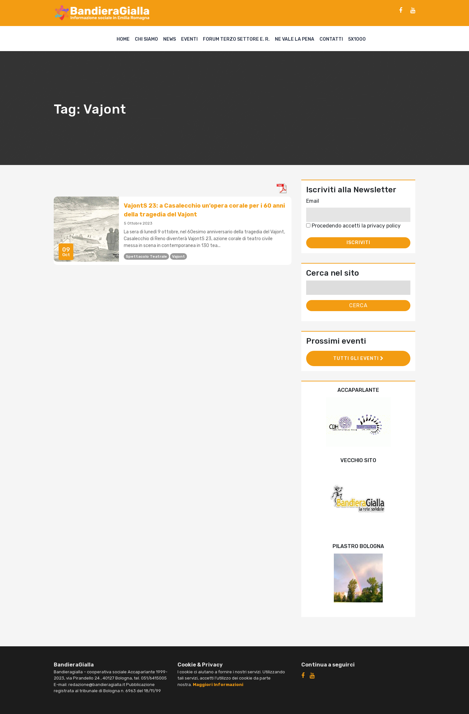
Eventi (189, 39)
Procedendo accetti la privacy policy (353, 226)
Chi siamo (146, 39)
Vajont (178, 256)
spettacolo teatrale (146, 256)
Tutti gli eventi (358, 358)
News (169, 39)
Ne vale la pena (294, 39)
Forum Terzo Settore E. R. (236, 39)
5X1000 (357, 39)
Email (312, 201)
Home (123, 39)
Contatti (331, 39)
